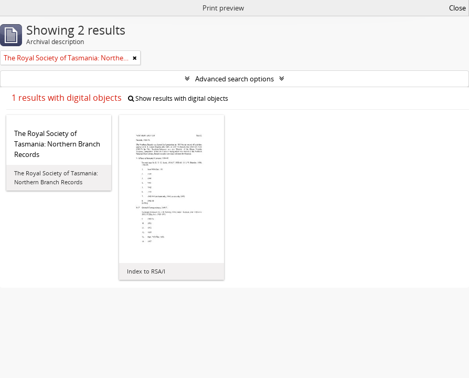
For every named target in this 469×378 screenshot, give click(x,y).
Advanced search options (234, 78)
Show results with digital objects (178, 98)
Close (457, 8)
